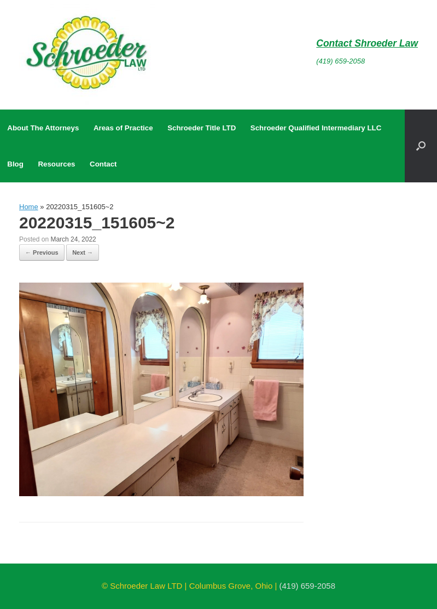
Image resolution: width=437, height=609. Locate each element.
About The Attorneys (43, 128)
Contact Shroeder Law (367, 43)
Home (28, 207)
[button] (421, 146)
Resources (56, 164)
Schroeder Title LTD (201, 128)
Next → (82, 252)
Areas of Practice (123, 128)
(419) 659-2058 (340, 61)
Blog (15, 164)
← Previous (42, 252)
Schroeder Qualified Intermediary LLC (315, 128)
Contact (103, 164)
